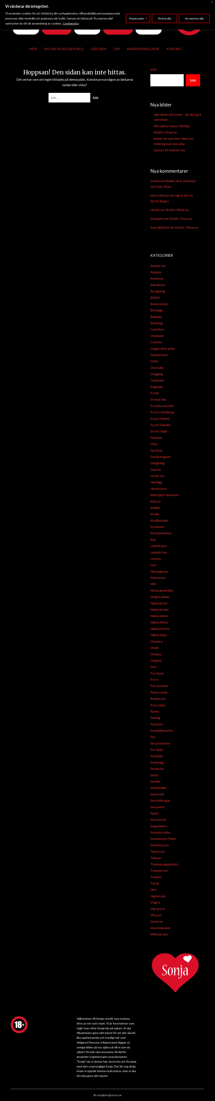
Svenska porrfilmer (163, 838)
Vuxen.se (156, 921)
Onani (154, 648)
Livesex (155, 558)
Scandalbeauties (161, 730)
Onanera (156, 641)
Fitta (153, 444)
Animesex (157, 278)
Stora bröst (158, 819)
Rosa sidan (157, 705)
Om (116, 49)
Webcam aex (159, 934)
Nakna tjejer (158, 635)
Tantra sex (157, 851)
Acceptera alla (194, 18)
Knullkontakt (159, 520)
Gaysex (155, 469)
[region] (107, 15)
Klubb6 (155, 508)
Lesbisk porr (158, 546)
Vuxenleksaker (160, 928)
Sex (152, 737)
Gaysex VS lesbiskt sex (169, 150)
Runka (154, 711)
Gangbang (157, 463)
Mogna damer (160, 597)
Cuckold (155, 342)
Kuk (153, 539)
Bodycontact (159, 304)
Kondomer (157, 527)
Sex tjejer (157, 749)
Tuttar (154, 883)
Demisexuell (159, 355)
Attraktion (157, 285)
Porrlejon (157, 673)
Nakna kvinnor (160, 628)
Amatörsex (158, 266)
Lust (153, 565)
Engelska (156, 387)
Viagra (155, 902)
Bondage (156, 310)
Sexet (154, 775)
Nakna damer (159, 616)
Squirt (154, 813)
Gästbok (99, 49)
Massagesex (159, 571)
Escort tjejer (159, 431)
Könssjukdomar (161, 533)
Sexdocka (157, 768)
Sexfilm (155, 781)
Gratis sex (157, 476)
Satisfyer (156, 724)
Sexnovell (157, 794)
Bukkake (156, 317)
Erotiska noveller (162, 406)
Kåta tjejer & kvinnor (164, 495)
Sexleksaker (158, 788)
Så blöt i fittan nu (165, 132)
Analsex (155, 272)
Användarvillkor (143, 49)
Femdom (156, 438)
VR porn (156, 915)
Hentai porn (158, 488)
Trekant (155, 877)
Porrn (154, 679)
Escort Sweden (160, 425)
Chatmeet (157, 336)
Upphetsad (157, 896)
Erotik (154, 393)
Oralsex (155, 654)
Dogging (156, 374)
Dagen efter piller (162, 348)
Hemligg (156, 482)
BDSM (155, 298)
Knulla (154, 514)
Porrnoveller (159, 686)
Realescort (158, 698)
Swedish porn (159, 845)
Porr (153, 667)
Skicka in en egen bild (64, 49)
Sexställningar (160, 800)
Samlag (155, 718)
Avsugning (157, 291)
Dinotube (157, 368)
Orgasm (155, 660)
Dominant (157, 380)
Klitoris (155, 501)
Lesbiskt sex (158, 552)
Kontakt (174, 49)
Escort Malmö (160, 418)
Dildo (154, 361)
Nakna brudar (159, 609)
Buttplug (156, 323)
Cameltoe (157, 329)
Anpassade (136, 18)
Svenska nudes (160, 832)
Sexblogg (157, 762)
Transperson (159, 870)
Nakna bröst (158, 603)
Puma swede (159, 692)
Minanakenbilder (162, 590)
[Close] (212, 2)
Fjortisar (156, 450)
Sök (153, 69)
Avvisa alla (164, 18)
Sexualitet (157, 807)
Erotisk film (158, 399)
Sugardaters (159, 826)
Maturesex (158, 578)
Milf (153, 584)
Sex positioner (160, 743)
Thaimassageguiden (164, 864)
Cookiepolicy (71, 23)
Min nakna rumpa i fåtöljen (171, 126)
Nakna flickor (159, 622)
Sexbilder (156, 756)
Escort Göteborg (162, 412)
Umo (153, 889)
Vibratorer (157, 909)
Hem (33, 49)
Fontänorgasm (160, 457)
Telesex (155, 858)
